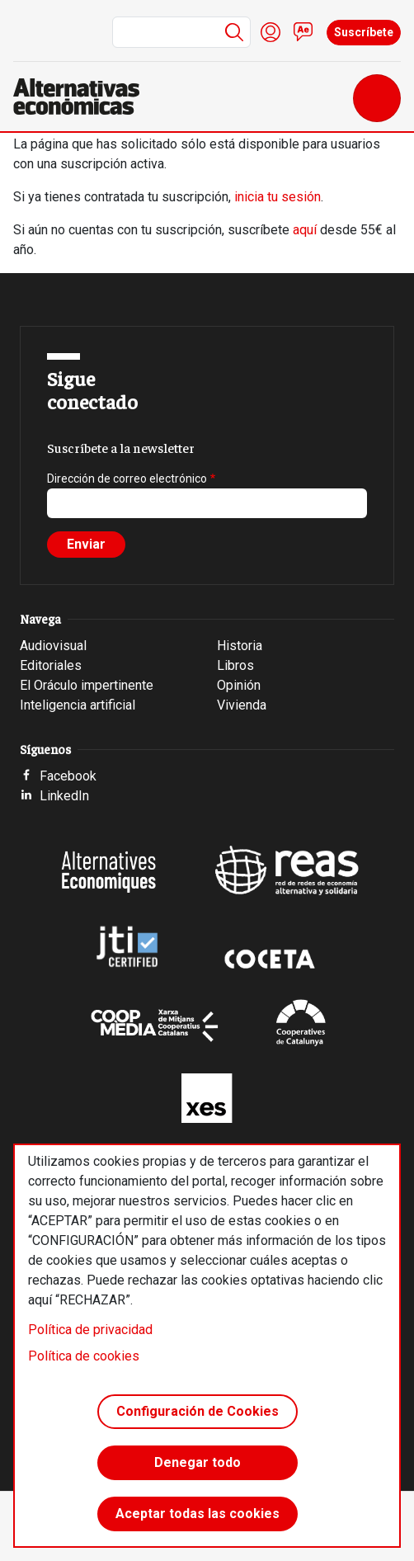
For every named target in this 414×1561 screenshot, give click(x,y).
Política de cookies (83, 1356)
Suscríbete (363, 32)
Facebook (68, 776)
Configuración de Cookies (197, 1411)
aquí (305, 230)
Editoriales (51, 665)
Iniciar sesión (270, 32)
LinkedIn (64, 796)
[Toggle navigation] (377, 98)
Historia (239, 645)
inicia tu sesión (277, 197)
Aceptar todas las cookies (197, 1513)
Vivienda (241, 705)
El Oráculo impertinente (86, 685)
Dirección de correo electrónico (127, 478)
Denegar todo (197, 1462)
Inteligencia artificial (77, 705)
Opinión (239, 685)
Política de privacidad (90, 1329)
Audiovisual (53, 645)
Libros (235, 665)
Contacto (303, 32)
